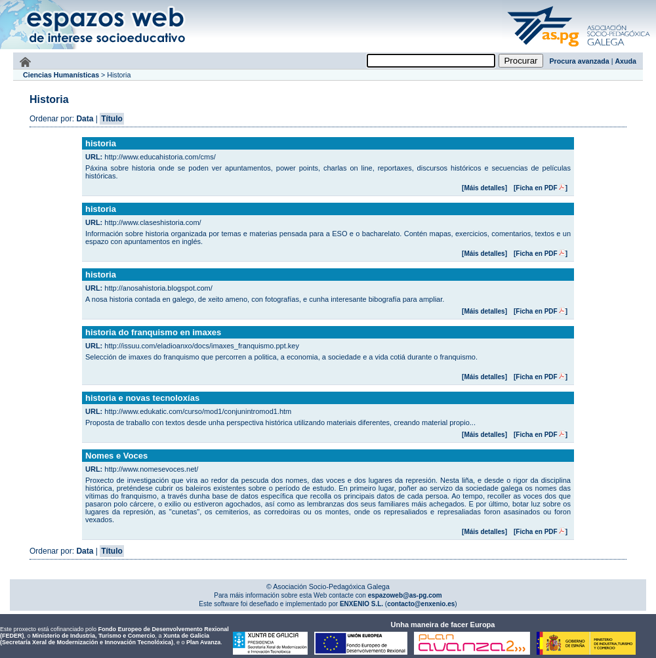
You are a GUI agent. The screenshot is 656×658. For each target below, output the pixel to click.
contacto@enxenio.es (421, 603)
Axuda (625, 61)
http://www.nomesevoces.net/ (151, 469)
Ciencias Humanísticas (61, 75)
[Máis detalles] (484, 188)
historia (100, 143)
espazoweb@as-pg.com (404, 595)
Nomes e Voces (116, 456)
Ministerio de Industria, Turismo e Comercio (93, 635)
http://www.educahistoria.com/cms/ (159, 157)
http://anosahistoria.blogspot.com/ (158, 288)
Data (84, 118)
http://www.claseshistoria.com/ (152, 222)
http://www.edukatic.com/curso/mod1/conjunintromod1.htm (197, 411)
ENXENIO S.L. (360, 603)
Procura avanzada (579, 61)
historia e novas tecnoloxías (142, 398)
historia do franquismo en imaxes (153, 332)
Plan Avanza (203, 642)
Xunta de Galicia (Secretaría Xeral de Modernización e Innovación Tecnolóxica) (104, 639)
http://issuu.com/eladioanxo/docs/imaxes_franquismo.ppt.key (201, 346)
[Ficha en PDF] (540, 188)
